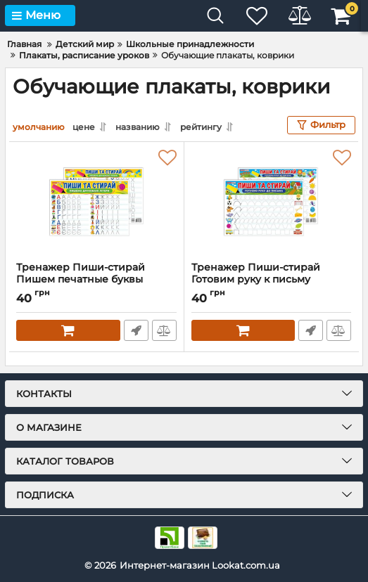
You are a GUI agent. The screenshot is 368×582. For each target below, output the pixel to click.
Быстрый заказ (136, 330)
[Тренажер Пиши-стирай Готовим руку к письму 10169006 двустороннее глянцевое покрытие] (271, 201)
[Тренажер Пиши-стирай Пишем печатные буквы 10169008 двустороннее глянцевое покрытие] (96, 201)
